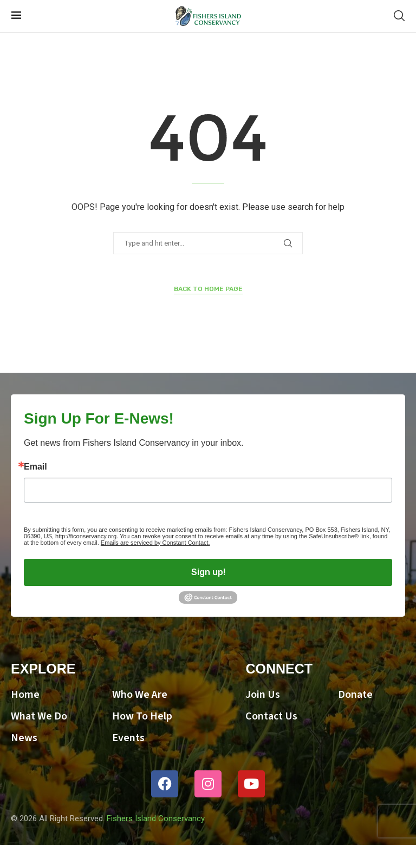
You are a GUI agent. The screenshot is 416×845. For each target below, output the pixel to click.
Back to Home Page (208, 289)
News (24, 737)
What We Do (39, 716)
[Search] (399, 16)
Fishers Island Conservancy (156, 818)
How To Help (142, 716)
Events (128, 737)
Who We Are (139, 694)
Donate (355, 694)
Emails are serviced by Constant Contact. (155, 542)
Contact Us (271, 716)
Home (25, 694)
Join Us (262, 694)
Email (35, 467)
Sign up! (208, 572)
